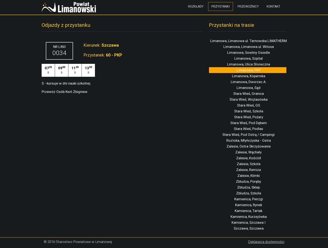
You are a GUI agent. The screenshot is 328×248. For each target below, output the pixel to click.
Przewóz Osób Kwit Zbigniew (64, 92)
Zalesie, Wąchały (248, 152)
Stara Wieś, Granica (248, 93)
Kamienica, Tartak (248, 211)
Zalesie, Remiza (248, 170)
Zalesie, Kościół (248, 158)
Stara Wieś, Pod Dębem (248, 123)
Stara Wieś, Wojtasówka (248, 99)
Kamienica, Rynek (248, 205)
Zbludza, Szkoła (248, 193)
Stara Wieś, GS (248, 105)
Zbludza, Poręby (248, 181)
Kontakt (273, 6)
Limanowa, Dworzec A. (248, 82)
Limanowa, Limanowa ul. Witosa (248, 47)
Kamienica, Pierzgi (248, 199)
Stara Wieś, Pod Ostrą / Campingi (248, 134)
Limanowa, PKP (249, 70)
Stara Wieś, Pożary (248, 117)
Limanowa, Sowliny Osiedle (248, 52)
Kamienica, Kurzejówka (249, 217)
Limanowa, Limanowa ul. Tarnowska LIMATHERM (248, 41)
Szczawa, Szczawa (249, 228)
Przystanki (220, 6)
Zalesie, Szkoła (248, 164)
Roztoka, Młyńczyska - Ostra (248, 140)
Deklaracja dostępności (266, 242)
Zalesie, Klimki (248, 175)
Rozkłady (196, 6)
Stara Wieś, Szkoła (248, 111)
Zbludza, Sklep (248, 187)
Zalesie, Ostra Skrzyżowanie (249, 146)
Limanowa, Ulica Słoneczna (248, 64)
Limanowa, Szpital (248, 58)
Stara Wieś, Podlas (248, 129)
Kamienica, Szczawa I (248, 222)
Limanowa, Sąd (248, 88)
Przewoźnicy (248, 6)
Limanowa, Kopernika (248, 76)
